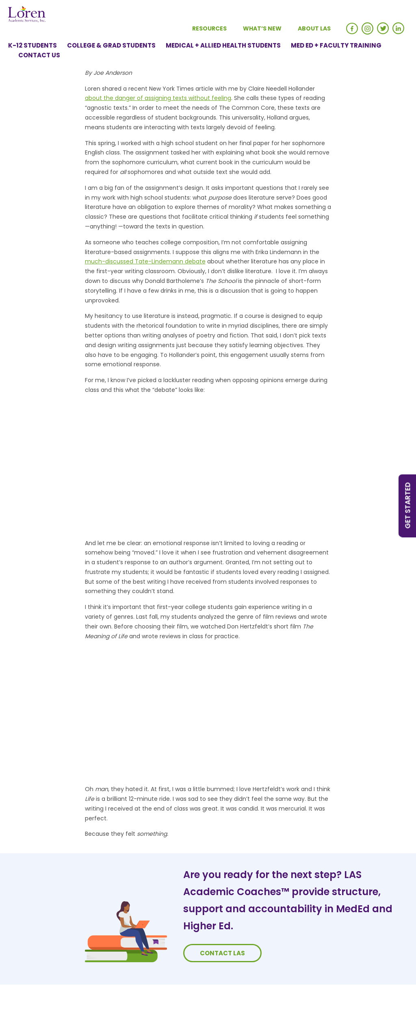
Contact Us (39, 55)
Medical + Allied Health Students (223, 45)
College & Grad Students (111, 45)
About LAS (314, 28)
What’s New (262, 28)
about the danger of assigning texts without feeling (158, 98)
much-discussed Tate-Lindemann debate (145, 261)
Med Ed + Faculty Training (336, 45)
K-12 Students (32, 45)
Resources (209, 28)
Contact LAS (222, 953)
